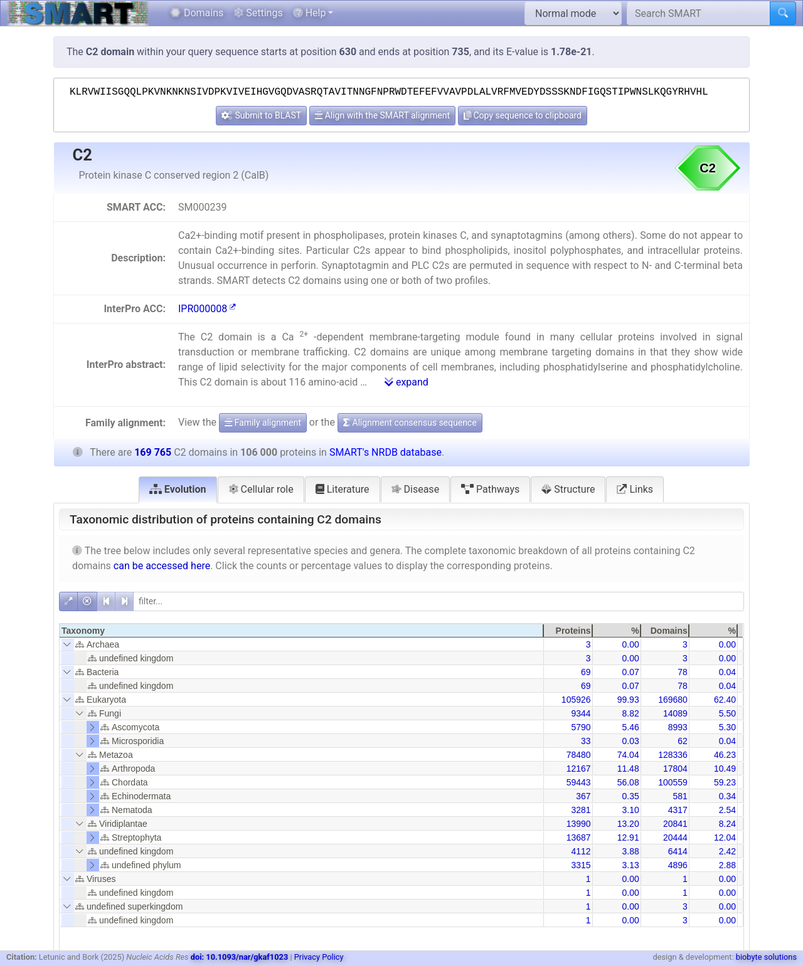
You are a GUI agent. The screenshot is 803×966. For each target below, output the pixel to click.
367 (583, 796)
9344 (580, 713)
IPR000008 (207, 309)
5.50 (727, 713)
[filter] (438, 601)
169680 (673, 700)
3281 (580, 810)
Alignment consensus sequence (410, 422)
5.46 (630, 727)
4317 (678, 810)
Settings (257, 13)
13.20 (628, 824)
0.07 (630, 672)
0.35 (630, 796)
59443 (578, 782)
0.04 (727, 672)
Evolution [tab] (177, 489)
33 (586, 741)
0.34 (727, 796)
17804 (675, 769)
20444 (675, 837)
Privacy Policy (319, 957)
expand (406, 382)
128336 (673, 755)
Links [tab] (635, 489)
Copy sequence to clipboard (523, 115)
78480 (578, 755)
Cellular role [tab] (261, 489)
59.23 (725, 782)
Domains (196, 13)
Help (309, 13)
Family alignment (263, 422)
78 (683, 672)
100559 (673, 782)
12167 (578, 769)
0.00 (630, 644)
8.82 (630, 713)
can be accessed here (162, 566)
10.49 (725, 769)
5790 (580, 727)
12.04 (725, 837)
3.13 (630, 865)
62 (683, 741)
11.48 (628, 769)
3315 (580, 865)
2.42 (727, 851)
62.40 (725, 700)
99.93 (628, 700)
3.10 (630, 810)
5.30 (727, 727)
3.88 (630, 851)
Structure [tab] (568, 489)
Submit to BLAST (261, 115)
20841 (675, 824)
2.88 (727, 865)
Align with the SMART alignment (382, 115)
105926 (576, 700)
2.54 (727, 810)
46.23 (725, 755)
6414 (678, 851)
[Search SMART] (698, 13)
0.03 (630, 741)
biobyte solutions (766, 957)
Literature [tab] (343, 489)
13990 (578, 824)
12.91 (628, 837)
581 (680, 796)
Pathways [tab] (490, 489)
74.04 (628, 755)
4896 (678, 865)
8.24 (727, 824)
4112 (580, 851)
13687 (578, 837)
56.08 (628, 782)
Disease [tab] (415, 489)
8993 (678, 727)
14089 (675, 713)
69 (586, 672)
